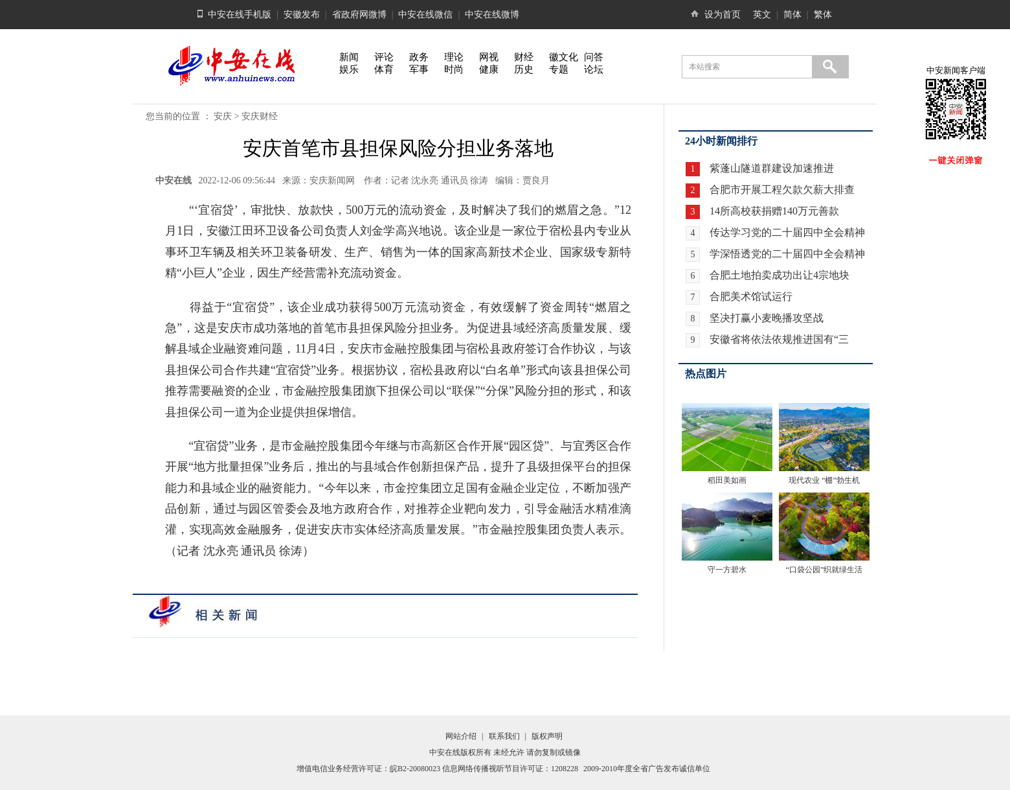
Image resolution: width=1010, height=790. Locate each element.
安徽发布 (302, 14)
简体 (792, 14)
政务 (419, 57)
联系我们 (504, 736)
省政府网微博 (359, 14)
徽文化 (563, 57)
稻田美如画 (727, 480)
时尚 (454, 69)
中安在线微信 (425, 14)
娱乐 (349, 69)
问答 (593, 57)
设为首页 (722, 14)
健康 (489, 69)
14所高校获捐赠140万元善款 (774, 210)
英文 (762, 14)
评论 (384, 57)
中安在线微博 (492, 14)
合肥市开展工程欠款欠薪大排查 (782, 189)
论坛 (593, 69)
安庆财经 (259, 116)
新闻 (349, 57)
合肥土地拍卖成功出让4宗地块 (779, 275)
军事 (419, 69)
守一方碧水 (727, 569)
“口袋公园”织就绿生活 (824, 569)
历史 (523, 69)
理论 (454, 57)
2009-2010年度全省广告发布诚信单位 (646, 768)
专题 (558, 69)
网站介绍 (461, 736)
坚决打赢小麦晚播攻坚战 (767, 317)
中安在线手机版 (239, 14)
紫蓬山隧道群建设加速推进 (772, 168)
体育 (384, 69)
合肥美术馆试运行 (751, 296)
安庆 (223, 116)
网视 (489, 57)
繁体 (823, 14)
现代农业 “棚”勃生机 (824, 480)
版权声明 (547, 736)
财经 (523, 57)
